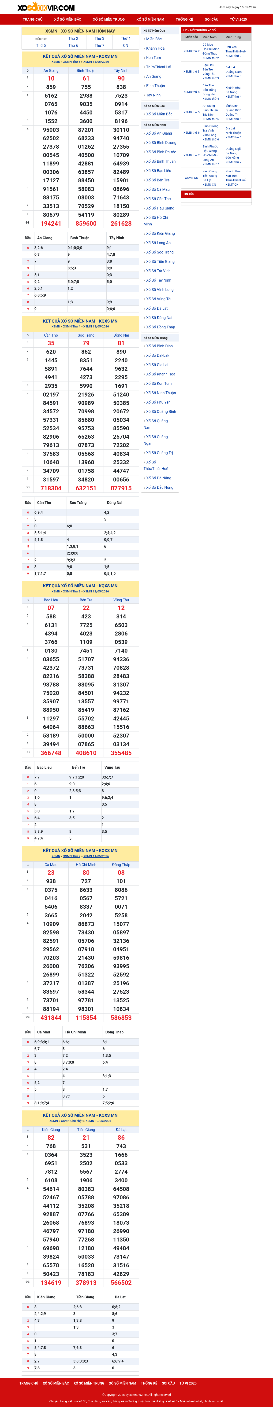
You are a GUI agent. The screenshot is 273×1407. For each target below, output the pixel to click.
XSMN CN (209, 184)
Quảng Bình (233, 110)
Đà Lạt (121, 1130)
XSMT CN (232, 184)
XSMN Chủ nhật (71, 1121)
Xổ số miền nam (150, 19)
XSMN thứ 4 (211, 98)
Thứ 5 (41, 45)
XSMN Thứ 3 (71, 591)
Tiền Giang (86, 1130)
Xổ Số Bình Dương (161, 142)
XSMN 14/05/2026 (96, 61)
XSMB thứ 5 (191, 112)
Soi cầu (211, 19)
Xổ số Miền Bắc (154, 106)
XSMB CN (191, 178)
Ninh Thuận (233, 133)
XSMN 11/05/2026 (96, 856)
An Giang (51, 70)
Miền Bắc (154, 39)
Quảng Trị (232, 114)
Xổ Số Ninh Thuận (161, 393)
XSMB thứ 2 (191, 51)
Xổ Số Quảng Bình (161, 411)
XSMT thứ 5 (234, 119)
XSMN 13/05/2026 (96, 326)
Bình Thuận (86, 70)
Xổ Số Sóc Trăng (160, 252)
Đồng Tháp (121, 865)
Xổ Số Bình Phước (161, 152)
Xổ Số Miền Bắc (159, 114)
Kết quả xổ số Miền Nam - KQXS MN (80, 56)
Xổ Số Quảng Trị (159, 453)
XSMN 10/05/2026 (98, 1121)
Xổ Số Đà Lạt (157, 308)
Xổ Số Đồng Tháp (160, 327)
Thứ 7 (99, 45)
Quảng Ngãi (234, 149)
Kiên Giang (51, 1130)
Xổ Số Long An (158, 243)
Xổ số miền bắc (67, 19)
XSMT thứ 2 (234, 56)
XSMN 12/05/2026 (96, 591)
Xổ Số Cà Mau (158, 189)
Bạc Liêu (51, 600)
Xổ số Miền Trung (156, 338)
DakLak (231, 67)
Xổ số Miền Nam (155, 125)
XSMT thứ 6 (234, 137)
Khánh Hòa (155, 48)
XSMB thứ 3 (191, 71)
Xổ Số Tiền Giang (160, 261)
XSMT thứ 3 (234, 76)
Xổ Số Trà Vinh (158, 271)
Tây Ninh (121, 70)
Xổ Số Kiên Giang (160, 233)
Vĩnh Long (209, 135)
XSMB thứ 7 (191, 155)
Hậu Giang (210, 151)
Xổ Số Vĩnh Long (160, 289)
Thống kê (184, 19)
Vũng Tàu (121, 600)
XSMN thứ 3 (211, 78)
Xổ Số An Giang (159, 133)
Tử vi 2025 (238, 19)
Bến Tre (86, 600)
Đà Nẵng (231, 92)
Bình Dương (210, 126)
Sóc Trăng (86, 335)
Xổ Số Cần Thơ (158, 199)
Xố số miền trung (109, 19)
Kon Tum (153, 57)
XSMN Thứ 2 (71, 856)
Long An (208, 160)
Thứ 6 (73, 45)
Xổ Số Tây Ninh (158, 280)
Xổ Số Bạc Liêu (158, 171)
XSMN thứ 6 (211, 139)
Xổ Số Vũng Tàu (159, 299)
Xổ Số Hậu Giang (160, 208)
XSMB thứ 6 (191, 132)
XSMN (56, 61)
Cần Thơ (51, 335)
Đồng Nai (121, 335)
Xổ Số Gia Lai (157, 365)
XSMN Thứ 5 (71, 61)
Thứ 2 (73, 38)
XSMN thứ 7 (211, 164)
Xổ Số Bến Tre (157, 180)
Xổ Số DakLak (157, 355)
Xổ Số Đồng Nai (159, 318)
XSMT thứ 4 (234, 96)
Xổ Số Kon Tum (159, 383)
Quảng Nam (234, 71)
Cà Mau (51, 865)
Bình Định (232, 105)
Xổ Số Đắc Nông (159, 487)
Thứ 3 (99, 38)
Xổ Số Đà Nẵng (158, 478)
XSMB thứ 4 (191, 92)
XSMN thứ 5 (211, 119)
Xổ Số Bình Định (159, 346)
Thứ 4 (126, 38)
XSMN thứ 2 (211, 58)
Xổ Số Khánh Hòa (160, 374)
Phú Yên (231, 47)
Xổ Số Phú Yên (158, 402)
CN (125, 45)
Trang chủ (33, 19)
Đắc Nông (232, 157)
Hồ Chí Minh (86, 865)
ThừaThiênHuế (158, 67)
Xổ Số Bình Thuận (161, 161)
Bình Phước (210, 146)
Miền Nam (40, 38)
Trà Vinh (208, 130)
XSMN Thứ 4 (71, 326)
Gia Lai (230, 128)
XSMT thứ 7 (234, 162)
